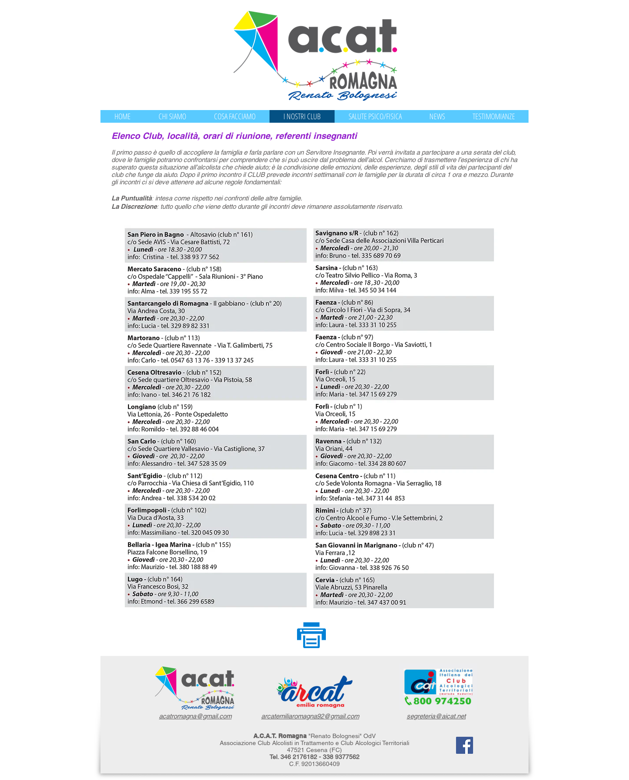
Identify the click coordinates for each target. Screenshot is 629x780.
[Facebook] (464, 745)
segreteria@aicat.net (436, 716)
